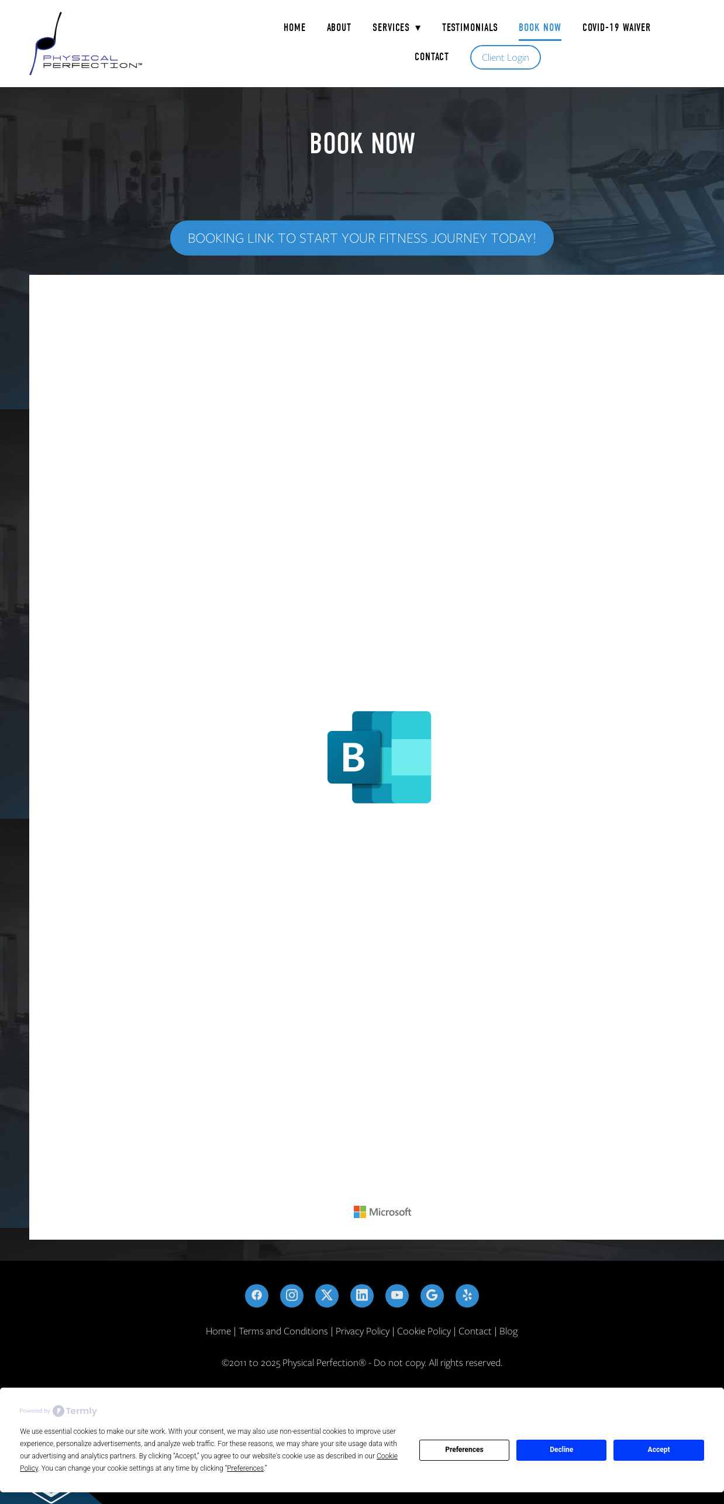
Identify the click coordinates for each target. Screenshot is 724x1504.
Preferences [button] (245, 1468)
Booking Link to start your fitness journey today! (362, 237)
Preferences (464, 1450)
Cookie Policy (424, 1331)
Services (397, 28)
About (339, 28)
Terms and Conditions (283, 1331)
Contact (432, 57)
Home (295, 28)
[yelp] (467, 1296)
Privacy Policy (362, 1331)
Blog (508, 1331)
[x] (327, 1296)
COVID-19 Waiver (616, 28)
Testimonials (470, 28)
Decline (561, 1450)
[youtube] (397, 1296)
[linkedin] (362, 1296)
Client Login (505, 57)
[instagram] (292, 1296)
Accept (659, 1450)
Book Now (540, 28)
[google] (432, 1296)
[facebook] (256, 1296)
